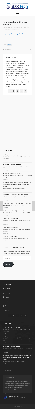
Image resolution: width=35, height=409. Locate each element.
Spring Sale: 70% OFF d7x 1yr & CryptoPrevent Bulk (17, 203)
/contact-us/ (8, 288)
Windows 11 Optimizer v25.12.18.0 (12, 155)
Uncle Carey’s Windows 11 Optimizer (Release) (15, 194)
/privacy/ (7, 306)
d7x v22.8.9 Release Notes (10, 237)
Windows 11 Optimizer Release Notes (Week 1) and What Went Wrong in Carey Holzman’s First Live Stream (17, 185)
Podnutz (9, 44)
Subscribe (8, 264)
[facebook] (10, 315)
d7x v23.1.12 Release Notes (10, 218)
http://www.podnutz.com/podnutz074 (13, 34)
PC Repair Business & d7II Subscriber (17, 398)
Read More (5, 161)
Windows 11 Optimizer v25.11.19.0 (12, 173)
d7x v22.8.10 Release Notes (10, 227)
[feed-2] (21, 315)
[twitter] (13, 315)
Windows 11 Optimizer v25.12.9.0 (12, 164)
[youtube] (17, 315)
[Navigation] (17, 14)
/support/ (8, 297)
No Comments (15, 29)
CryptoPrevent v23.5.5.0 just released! (13, 211)
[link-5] (25, 315)
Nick (20, 27)
